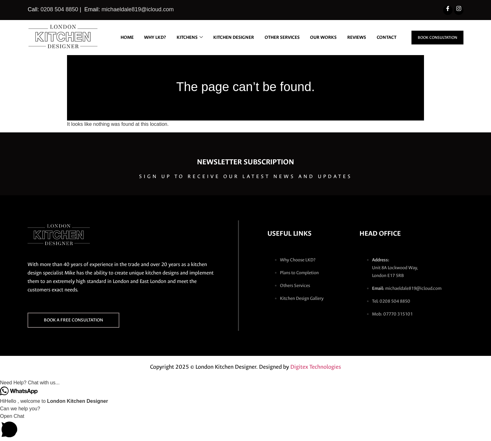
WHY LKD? (175, 32)
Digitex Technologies (315, 367)
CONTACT (386, 46)
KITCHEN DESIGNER (257, 32)
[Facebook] (447, 10)
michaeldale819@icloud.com (137, 9)
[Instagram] (458, 10)
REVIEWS (386, 32)
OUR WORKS (351, 32)
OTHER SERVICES (307, 32)
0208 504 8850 (59, 9)
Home (144, 32)
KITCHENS (211, 32)
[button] (245, 383)
